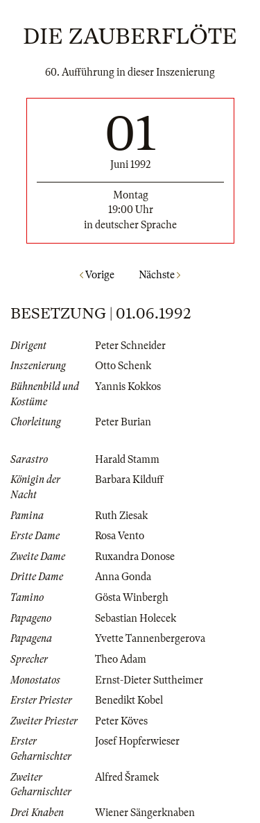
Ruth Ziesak (121, 515)
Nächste (159, 274)
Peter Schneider (130, 345)
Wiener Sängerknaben (145, 812)
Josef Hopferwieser (137, 741)
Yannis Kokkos (128, 386)
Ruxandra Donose (135, 556)
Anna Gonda (123, 576)
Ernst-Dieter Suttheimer (149, 680)
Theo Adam (120, 659)
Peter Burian (123, 421)
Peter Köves (121, 721)
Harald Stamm (127, 459)
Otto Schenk (123, 365)
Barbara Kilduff (129, 479)
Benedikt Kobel (129, 700)
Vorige (97, 274)
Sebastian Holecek (135, 618)
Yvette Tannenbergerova (150, 638)
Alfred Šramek (127, 777)
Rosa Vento (119, 535)
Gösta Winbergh (131, 597)
